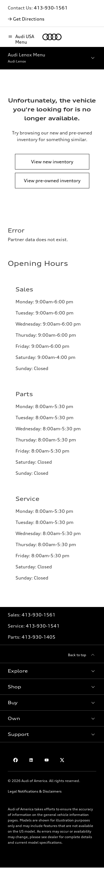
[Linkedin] (31, 760)
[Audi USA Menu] (22, 39)
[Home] (52, 37)
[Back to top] (82, 655)
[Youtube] (46, 760)
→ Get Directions (26, 19)
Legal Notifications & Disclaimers (35, 791)
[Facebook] (15, 760)
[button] (52, 671)
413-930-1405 (38, 637)
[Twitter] (62, 760)
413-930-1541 (43, 626)
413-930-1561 (51, 8)
